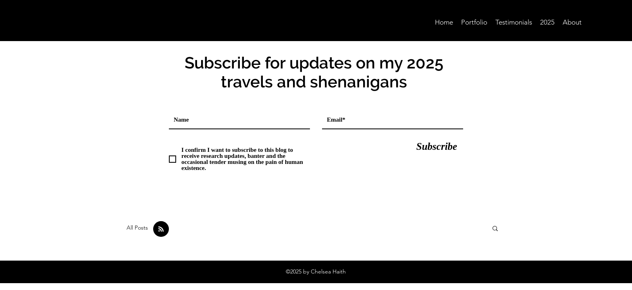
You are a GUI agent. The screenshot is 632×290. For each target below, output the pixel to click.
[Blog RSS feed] (161, 229)
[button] (495, 229)
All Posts (137, 227)
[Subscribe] (437, 146)
